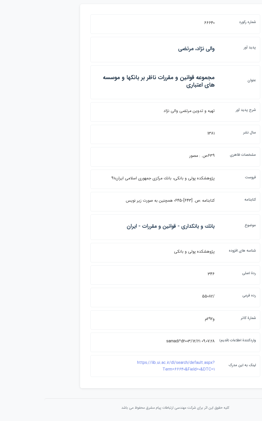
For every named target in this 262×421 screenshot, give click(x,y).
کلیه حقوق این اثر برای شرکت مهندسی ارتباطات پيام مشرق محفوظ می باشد (131, 407)
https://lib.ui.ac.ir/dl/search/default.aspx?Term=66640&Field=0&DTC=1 (131, 366)
